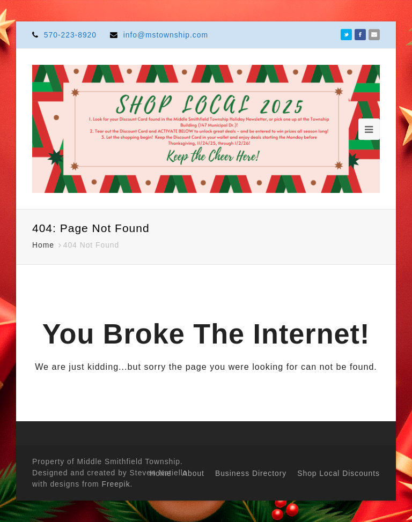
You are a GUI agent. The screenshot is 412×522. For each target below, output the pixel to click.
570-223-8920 (70, 35)
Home (161, 473)
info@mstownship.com (165, 35)
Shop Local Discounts (338, 473)
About (193, 473)
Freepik (115, 484)
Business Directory (250, 473)
